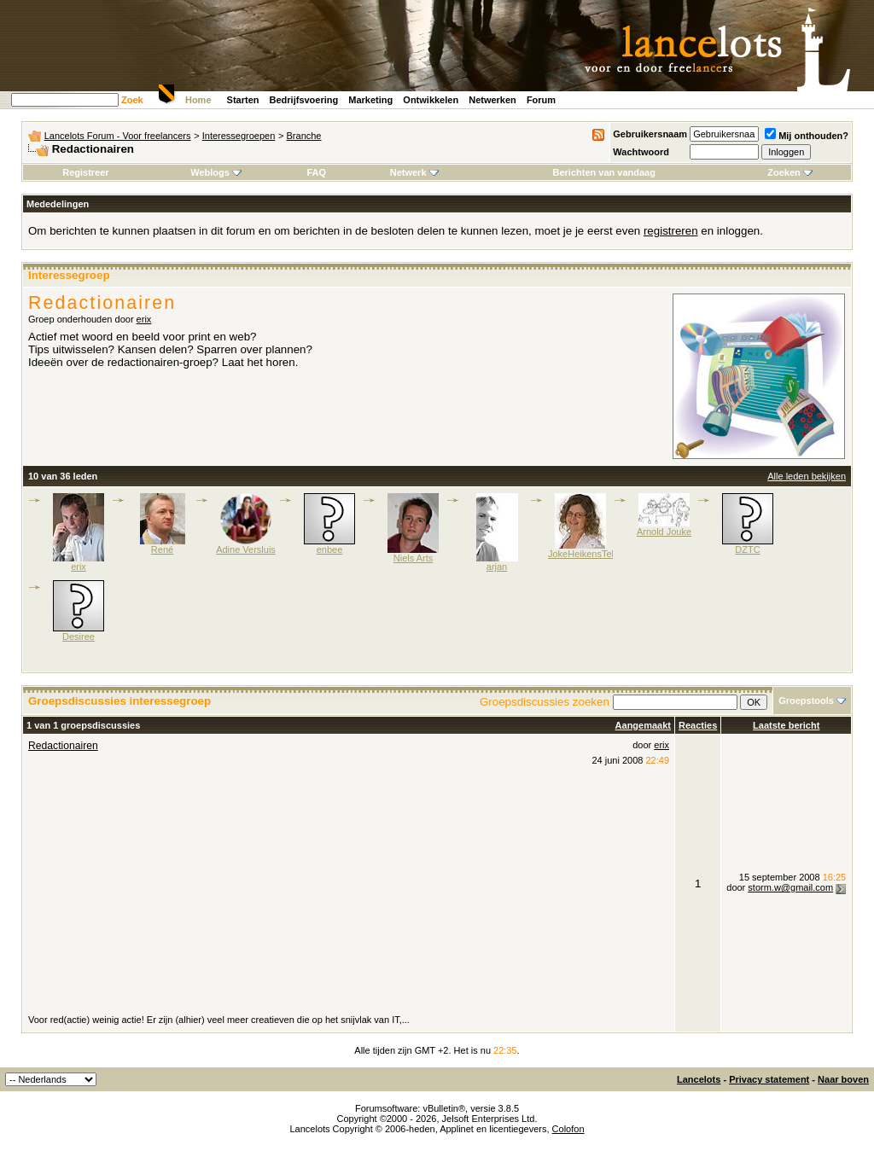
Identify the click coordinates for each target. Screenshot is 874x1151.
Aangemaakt (643, 725)
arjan (497, 566)
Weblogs (216, 172)
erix (144, 319)
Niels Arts (413, 558)
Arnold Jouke (664, 531)
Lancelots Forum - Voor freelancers (117, 136)
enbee (330, 549)
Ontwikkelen (430, 100)
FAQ (316, 172)
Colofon (568, 1129)
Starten (243, 100)
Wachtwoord (641, 152)
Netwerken (492, 100)
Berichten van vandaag (603, 172)
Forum (541, 100)
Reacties (698, 725)
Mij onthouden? (806, 136)
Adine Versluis (246, 549)
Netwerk (414, 172)
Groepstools (806, 700)
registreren (671, 230)
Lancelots (698, 1079)
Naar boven (843, 1079)
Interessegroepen (239, 136)
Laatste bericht (786, 725)
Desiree (78, 636)
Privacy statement (769, 1079)
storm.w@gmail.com (790, 887)
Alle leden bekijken (806, 476)
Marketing (370, 100)
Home (198, 100)
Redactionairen (63, 746)
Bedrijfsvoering (304, 100)
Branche (304, 136)
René (162, 549)
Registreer (85, 172)
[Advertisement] (348, 884)
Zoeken (790, 172)
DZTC (747, 549)
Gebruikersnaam (650, 134)
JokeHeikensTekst (586, 554)
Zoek (132, 100)
